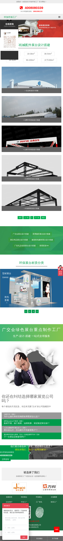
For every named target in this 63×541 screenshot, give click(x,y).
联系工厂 (54, 502)
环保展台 (39, 497)
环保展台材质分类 (31, 263)
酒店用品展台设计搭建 (19, 240)
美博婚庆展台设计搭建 (41, 234)
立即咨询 (5, 459)
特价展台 (24, 497)
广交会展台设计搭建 (21, 234)
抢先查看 (6, 300)
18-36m (31, 53)
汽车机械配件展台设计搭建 (31, 45)
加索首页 (9, 497)
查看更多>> (44, 246)
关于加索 (55, 538)
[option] (31, 29)
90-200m (30, 60)
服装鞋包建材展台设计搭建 (42, 240)
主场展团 (54, 497)
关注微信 (39, 538)
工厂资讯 (39, 502)
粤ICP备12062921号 (31, 527)
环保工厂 (24, 502)
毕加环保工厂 (10, 17)
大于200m (49, 60)
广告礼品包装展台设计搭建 (25, 246)
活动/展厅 (9, 502)
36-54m (48, 53)
